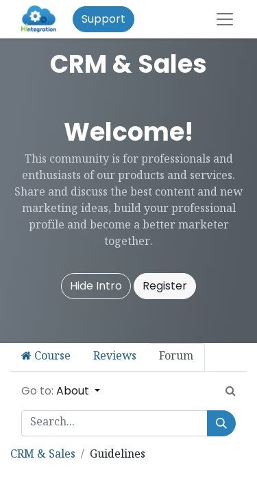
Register (165, 286)
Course (46, 357)
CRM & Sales (42, 455)
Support (103, 19)
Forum (176, 357)
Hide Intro (96, 286)
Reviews (114, 357)
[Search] (221, 423)
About (74, 391)
